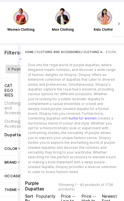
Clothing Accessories (101, 52)
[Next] (118, 23)
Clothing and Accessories (59, 52)
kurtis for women (83, 118)
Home (29, 52)
